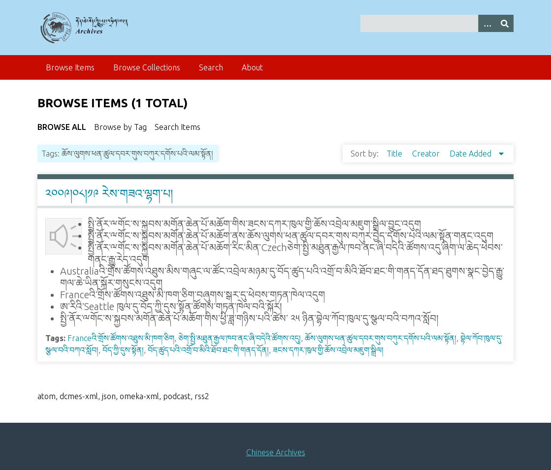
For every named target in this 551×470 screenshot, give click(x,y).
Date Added (471, 153)
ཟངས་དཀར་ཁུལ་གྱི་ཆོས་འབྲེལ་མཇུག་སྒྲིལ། (328, 349)
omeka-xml (139, 396)
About (252, 67)
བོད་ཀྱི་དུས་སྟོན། (123, 349)
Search (211, 67)
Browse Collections (146, 67)
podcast (177, 396)
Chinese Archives (275, 452)
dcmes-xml (79, 396)
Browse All (61, 127)
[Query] (437, 23)
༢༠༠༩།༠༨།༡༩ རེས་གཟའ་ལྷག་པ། (109, 193)
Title (395, 153)
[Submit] (505, 23)
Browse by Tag (120, 127)
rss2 (201, 396)
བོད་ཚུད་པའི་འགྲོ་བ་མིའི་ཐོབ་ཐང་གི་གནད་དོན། (208, 349)
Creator (427, 153)
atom (46, 396)
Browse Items (70, 67)
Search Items (177, 127)
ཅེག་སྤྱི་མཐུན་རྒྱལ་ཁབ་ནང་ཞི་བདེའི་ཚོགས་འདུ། (239, 338)
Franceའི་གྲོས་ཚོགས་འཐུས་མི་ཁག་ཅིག (120, 338)
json (109, 396)
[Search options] (487, 23)
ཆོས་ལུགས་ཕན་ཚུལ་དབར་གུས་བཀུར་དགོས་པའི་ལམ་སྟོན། (380, 338)
